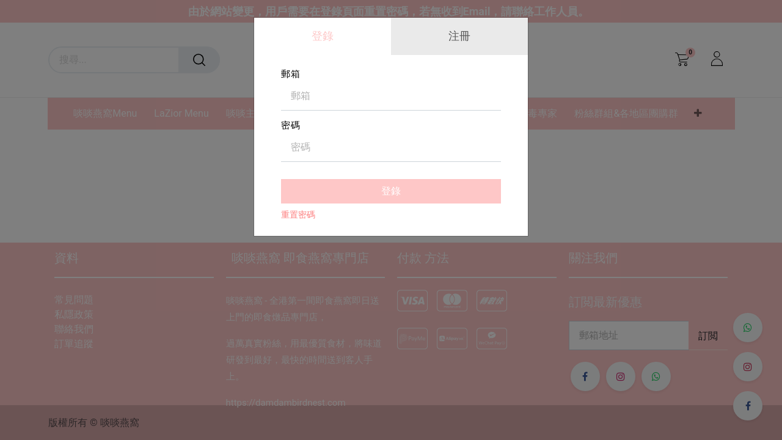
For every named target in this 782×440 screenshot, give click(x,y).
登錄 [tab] (323, 35)
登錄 (391, 191)
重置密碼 (298, 214)
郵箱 (291, 73)
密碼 (291, 125)
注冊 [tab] (459, 35)
